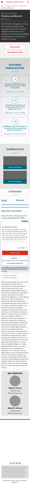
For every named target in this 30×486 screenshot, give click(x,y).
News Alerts (15, 47)
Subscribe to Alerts (15, 52)
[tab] (4, 200)
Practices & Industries (12, 6)
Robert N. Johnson (15, 408)
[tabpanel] (15, 317)
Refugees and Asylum (10, 275)
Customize (15, 258)
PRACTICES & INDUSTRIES (11, 211)
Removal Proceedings (10, 278)
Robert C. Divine (15, 388)
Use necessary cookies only (15, 263)
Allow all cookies (15, 253)
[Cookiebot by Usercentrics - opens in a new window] (21, 221)
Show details (21, 247)
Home (2, 6)
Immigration (23, 6)
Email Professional (15, 393)
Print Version (5, 19)
